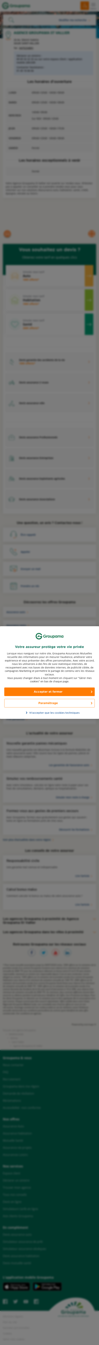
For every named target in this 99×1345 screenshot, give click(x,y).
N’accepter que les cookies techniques (51, 712)
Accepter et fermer (48, 691)
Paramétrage (48, 703)
